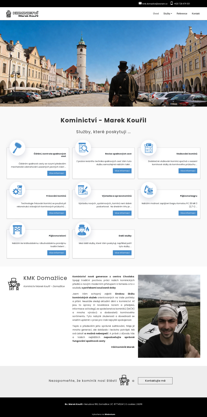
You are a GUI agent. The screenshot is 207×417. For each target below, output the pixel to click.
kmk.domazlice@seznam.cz (154, 4)
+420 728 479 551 (182, 4)
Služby (166, 13)
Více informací (56, 173)
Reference (182, 13)
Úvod (156, 13)
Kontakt (196, 13)
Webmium (110, 414)
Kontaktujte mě (155, 380)
